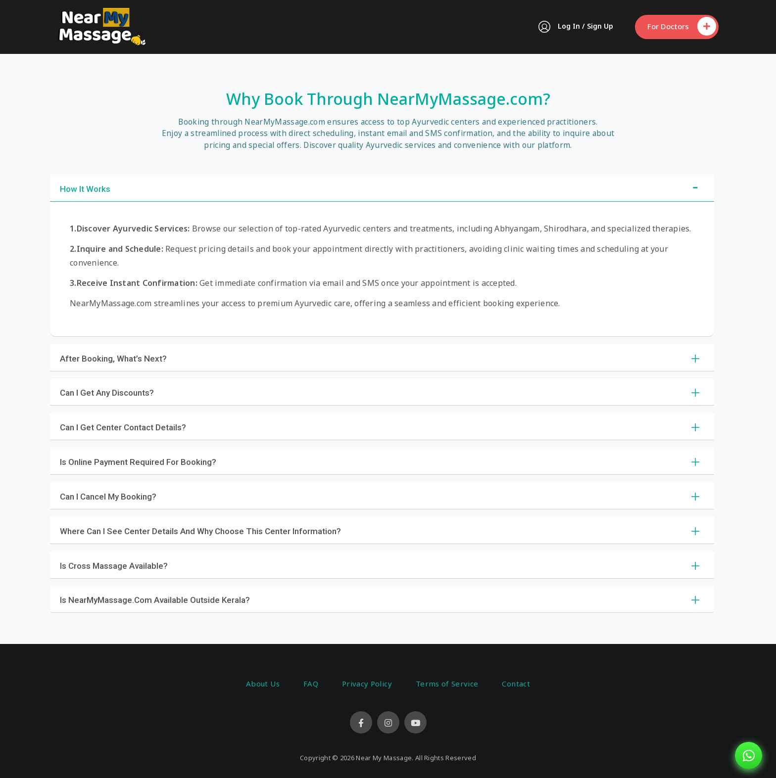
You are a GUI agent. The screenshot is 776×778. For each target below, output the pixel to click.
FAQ (310, 683)
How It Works (85, 189)
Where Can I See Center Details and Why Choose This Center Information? (200, 531)
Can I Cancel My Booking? (108, 497)
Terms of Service (447, 683)
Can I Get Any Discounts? (107, 393)
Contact (516, 683)
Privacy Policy (367, 683)
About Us (263, 683)
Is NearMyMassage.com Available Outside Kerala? (155, 600)
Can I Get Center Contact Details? (123, 427)
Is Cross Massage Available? (114, 566)
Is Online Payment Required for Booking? (138, 462)
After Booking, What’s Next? (113, 359)
